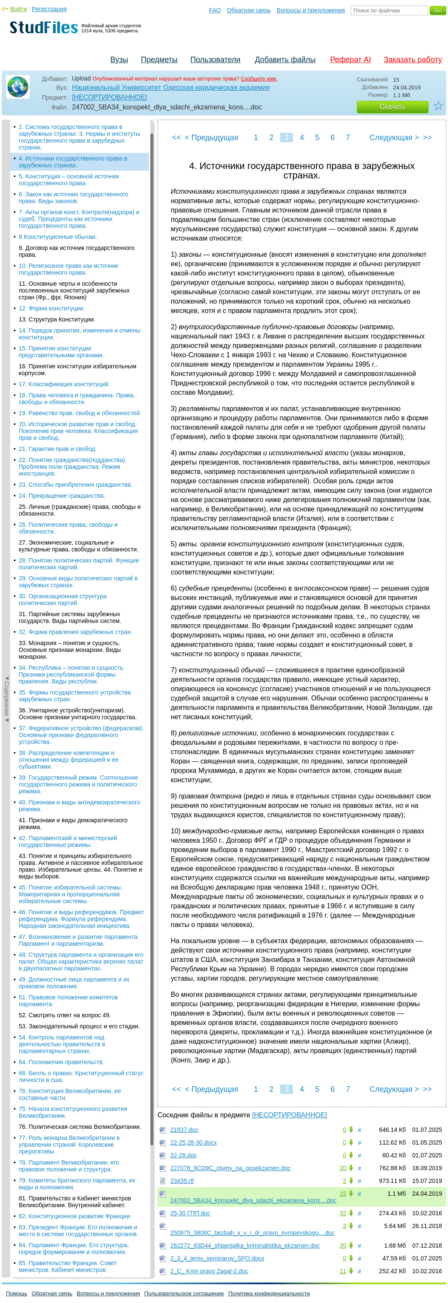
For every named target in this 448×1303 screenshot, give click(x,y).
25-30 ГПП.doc (190, 1213)
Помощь (16, 1293)
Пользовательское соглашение (184, 1293)
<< (176, 137)
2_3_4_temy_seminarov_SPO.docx (217, 1258)
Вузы (119, 59)
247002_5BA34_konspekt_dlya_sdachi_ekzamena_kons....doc (253, 1200)
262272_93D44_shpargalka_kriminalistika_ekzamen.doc (245, 1245)
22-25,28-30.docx (193, 1142)
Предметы (159, 59)
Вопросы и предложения (311, 10)
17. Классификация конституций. (64, 384)
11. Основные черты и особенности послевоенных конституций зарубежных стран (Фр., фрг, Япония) (74, 290)
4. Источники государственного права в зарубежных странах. (73, 162)
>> (427, 137)
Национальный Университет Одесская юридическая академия (171, 87)
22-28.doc (183, 1155)
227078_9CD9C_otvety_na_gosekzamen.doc (230, 1168)
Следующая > (394, 137)
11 (342, 1271)
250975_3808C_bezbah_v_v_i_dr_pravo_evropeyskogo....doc (252, 1232)
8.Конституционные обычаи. (58, 236)
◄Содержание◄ (6, 268)
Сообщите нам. (259, 78)
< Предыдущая (211, 137)
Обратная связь (249, 10)
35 (342, 1245)
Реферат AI (350, 59)
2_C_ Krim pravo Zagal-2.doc (209, 1271)
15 (342, 1193)
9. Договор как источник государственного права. (77, 251)
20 (342, 1168)
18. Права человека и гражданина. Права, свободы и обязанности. (77, 398)
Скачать (392, 106)
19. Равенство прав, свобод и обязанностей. (80, 413)
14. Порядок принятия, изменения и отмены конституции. (79, 334)
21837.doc (184, 1129)
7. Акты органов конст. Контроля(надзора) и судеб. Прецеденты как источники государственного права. (79, 219)
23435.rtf (182, 1180)
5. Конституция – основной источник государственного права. (69, 180)
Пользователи (215, 59)
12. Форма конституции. (52, 308)
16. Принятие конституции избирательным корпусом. (77, 369)
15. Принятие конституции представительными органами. (61, 352)
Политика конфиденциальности (269, 1293)
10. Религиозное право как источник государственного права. (68, 269)
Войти (18, 9)
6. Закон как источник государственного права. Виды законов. (73, 197)
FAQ (215, 10)
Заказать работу (413, 59)
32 (342, 1213)
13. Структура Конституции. (57, 319)
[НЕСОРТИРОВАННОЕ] (109, 97)
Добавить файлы (285, 59)
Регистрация (49, 9)
